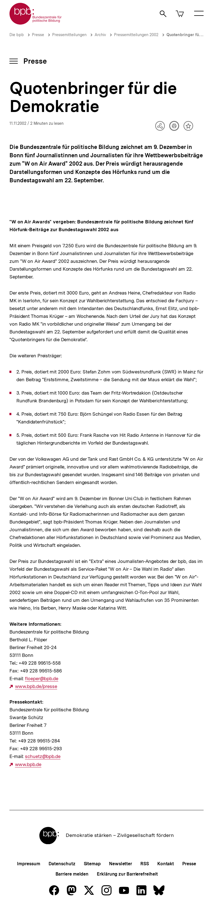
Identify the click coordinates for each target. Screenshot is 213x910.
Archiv (100, 35)
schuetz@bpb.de (42, 756)
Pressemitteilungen (69, 35)
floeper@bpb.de (41, 679)
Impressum (28, 863)
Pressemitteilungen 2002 (136, 35)
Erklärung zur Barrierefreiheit (127, 874)
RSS (144, 863)
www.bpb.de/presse (36, 686)
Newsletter (120, 863)
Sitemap (92, 863)
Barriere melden (72, 874)
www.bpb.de (28, 764)
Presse (38, 35)
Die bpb (16, 35)
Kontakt (165, 863)
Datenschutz (62, 863)
